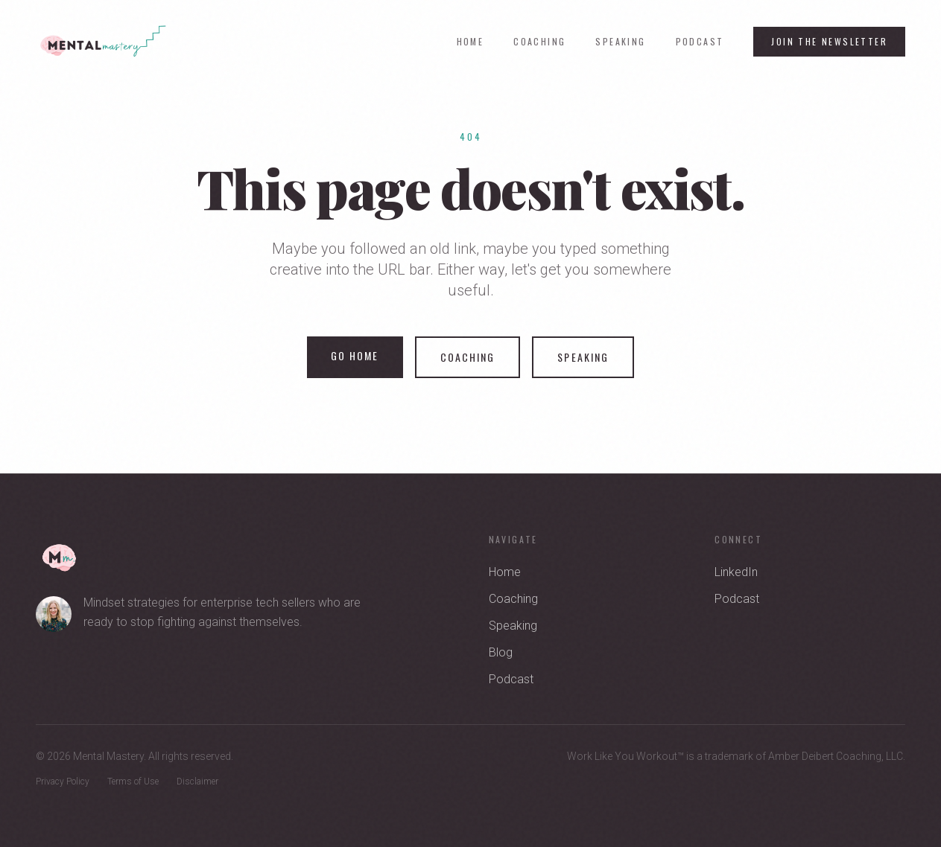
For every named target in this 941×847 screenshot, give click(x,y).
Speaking (620, 42)
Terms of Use (133, 781)
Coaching (539, 42)
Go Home (355, 355)
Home (470, 42)
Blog (501, 652)
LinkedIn (736, 572)
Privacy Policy (62, 781)
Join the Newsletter (829, 41)
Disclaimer (197, 781)
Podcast (700, 42)
